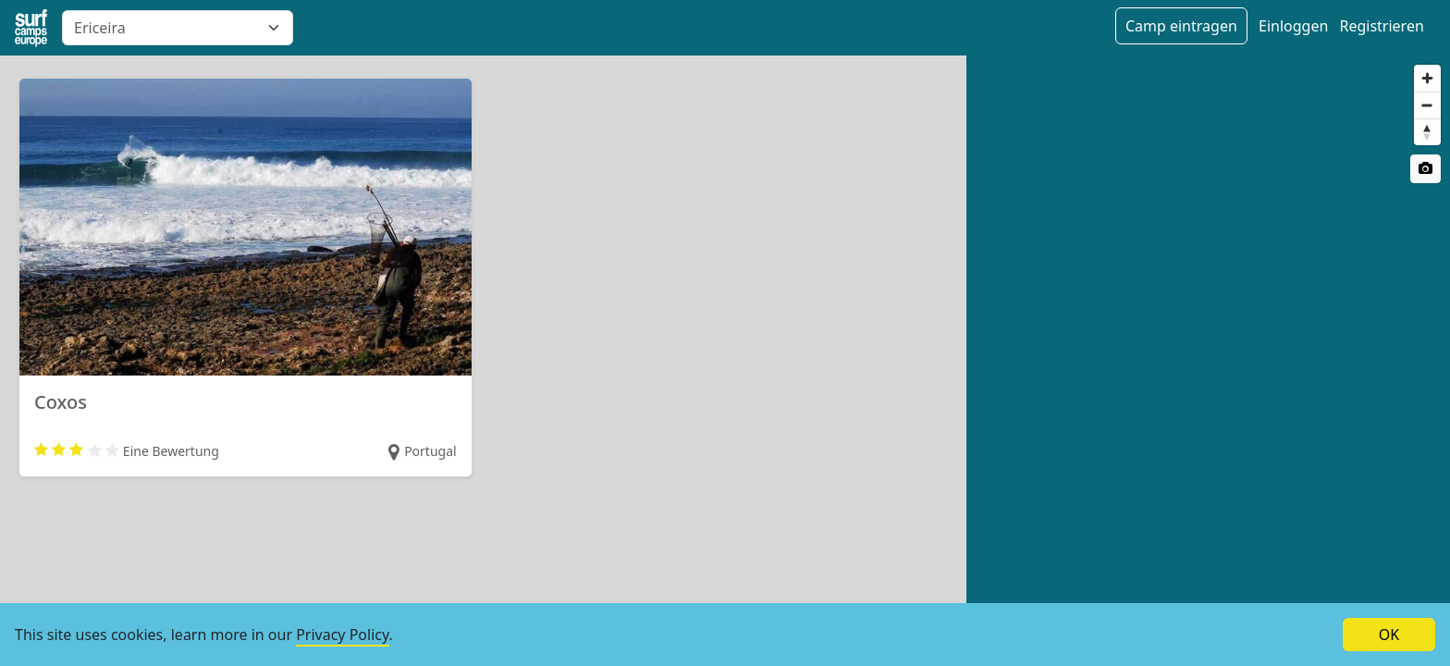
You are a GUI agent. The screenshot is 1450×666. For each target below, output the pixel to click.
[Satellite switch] (1425, 168)
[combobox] (177, 27)
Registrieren (1381, 26)
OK (1389, 634)
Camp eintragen (1181, 26)
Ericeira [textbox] (100, 28)
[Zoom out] (1427, 105)
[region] (1208, 361)
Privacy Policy (342, 634)
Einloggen (1293, 26)
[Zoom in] (1427, 78)
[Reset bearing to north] (1427, 131)
